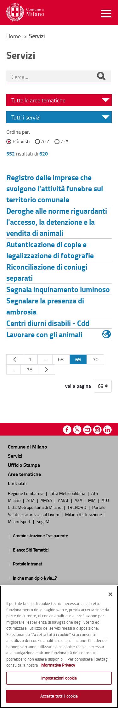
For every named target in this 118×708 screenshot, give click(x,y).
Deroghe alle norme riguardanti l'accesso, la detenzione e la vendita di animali (56, 221)
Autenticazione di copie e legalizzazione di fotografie (50, 250)
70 (95, 359)
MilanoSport (19, 521)
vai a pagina (78, 385)
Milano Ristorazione (84, 514)
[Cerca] (101, 76)
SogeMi (43, 521)
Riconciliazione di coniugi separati (46, 272)
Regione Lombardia (26, 493)
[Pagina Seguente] (46, 369)
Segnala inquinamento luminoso (58, 289)
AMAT (64, 500)
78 (29, 369)
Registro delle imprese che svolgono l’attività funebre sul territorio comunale (54, 188)
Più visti (21, 141)
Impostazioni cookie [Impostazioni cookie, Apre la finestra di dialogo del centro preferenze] (59, 678)
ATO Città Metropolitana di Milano (58, 503)
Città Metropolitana (67, 493)
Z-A (65, 141)
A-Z (45, 141)
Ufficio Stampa (24, 464)
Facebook (67, 429)
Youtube (87, 429)
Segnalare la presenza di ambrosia (45, 306)
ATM (31, 500)
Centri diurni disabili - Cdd (47, 322)
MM (92, 500)
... (44, 359)
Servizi (15, 455)
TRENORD (77, 507)
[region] (59, 646)
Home (13, 36)
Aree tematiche (24, 474)
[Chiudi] (110, 594)
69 (78, 359)
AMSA (47, 500)
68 (61, 359)
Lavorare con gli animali (44, 334)
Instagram (97, 429)
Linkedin (107, 429)
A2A (79, 500)
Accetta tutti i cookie (59, 696)
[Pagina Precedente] (14, 359)
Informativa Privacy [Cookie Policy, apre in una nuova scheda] (58, 665)
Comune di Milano (27, 446)
